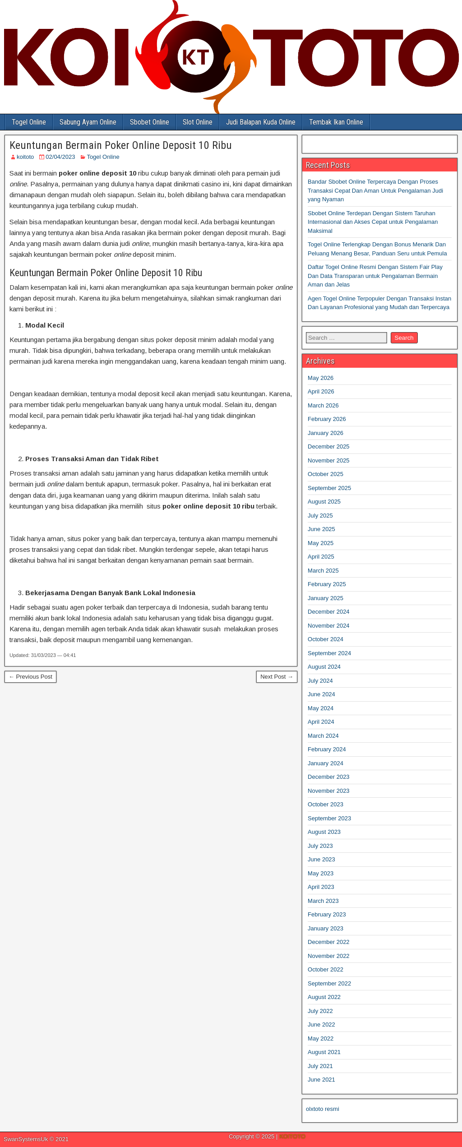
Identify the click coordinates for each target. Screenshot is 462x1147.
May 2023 (320, 873)
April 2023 (321, 886)
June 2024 (321, 694)
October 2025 (325, 474)
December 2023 (329, 776)
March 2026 (323, 405)
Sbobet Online (149, 122)
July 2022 (320, 1011)
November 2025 (329, 460)
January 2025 (325, 598)
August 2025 (324, 501)
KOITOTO (292, 1136)
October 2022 (325, 969)
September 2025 (329, 488)
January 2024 (325, 763)
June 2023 (321, 859)
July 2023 (320, 845)
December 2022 (329, 942)
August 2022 (324, 997)
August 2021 (324, 1052)
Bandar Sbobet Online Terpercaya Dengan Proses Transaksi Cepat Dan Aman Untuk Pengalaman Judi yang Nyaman (375, 190)
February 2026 (327, 419)
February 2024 (327, 749)
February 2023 (327, 914)
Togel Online (29, 122)
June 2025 (321, 529)
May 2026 (320, 378)
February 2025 (327, 584)
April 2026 (321, 391)
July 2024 (320, 680)
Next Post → (276, 676)
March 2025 (323, 570)
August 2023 (324, 831)
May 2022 (320, 1038)
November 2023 (329, 790)
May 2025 (320, 543)
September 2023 (329, 818)
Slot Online (198, 122)
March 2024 (323, 735)
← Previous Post (30, 676)
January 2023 (325, 928)
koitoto (25, 156)
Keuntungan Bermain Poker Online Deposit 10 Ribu (120, 145)
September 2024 (329, 653)
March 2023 (323, 900)
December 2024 (329, 611)
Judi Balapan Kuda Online (261, 122)
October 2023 (325, 804)
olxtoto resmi (322, 1108)
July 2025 (320, 515)
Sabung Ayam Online (88, 122)
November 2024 (329, 625)
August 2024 (324, 666)
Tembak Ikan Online (336, 122)
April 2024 (321, 721)
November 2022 (329, 956)
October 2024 (325, 639)
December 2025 (329, 446)
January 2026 (325, 433)
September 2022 (329, 983)
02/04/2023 (60, 156)
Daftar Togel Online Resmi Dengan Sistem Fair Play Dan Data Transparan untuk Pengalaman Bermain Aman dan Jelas (375, 276)
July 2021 (320, 1066)
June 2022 (321, 1024)
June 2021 (321, 1079)
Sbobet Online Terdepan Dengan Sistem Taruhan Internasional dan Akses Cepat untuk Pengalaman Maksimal (373, 222)
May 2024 (320, 708)
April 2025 (321, 556)
